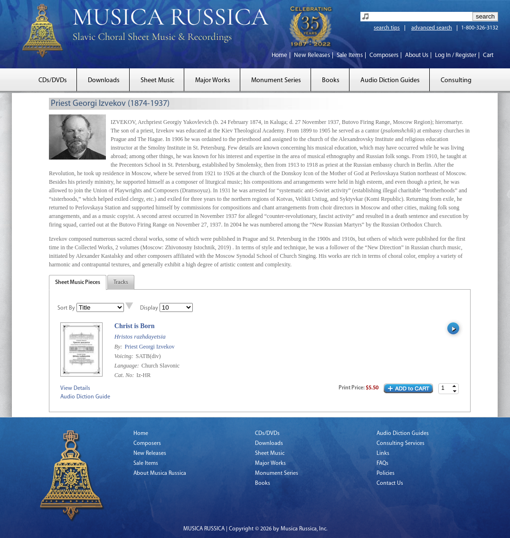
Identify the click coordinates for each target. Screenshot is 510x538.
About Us (416, 55)
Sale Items (350, 55)
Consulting (456, 80)
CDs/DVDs (52, 80)
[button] (454, 386)
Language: (127, 365)
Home (279, 55)
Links (383, 453)
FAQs (382, 463)
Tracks (120, 282)
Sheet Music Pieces (77, 282)
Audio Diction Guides (390, 80)
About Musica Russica (159, 473)
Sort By (66, 308)
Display (149, 308)
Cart (488, 55)
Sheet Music (157, 80)
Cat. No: (124, 375)
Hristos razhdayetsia (140, 336)
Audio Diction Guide (85, 397)
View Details (75, 388)
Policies (386, 473)
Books (331, 80)
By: (119, 346)
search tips (387, 28)
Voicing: (124, 356)
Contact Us (390, 483)
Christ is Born (134, 326)
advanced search (431, 28)
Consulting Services (401, 443)
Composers (383, 55)
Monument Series (276, 80)
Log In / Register (455, 55)
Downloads (104, 80)
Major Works (212, 80)
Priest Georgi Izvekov (149, 346)
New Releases (312, 55)
